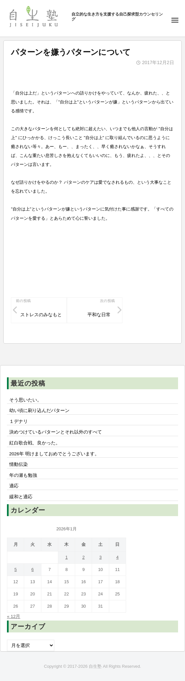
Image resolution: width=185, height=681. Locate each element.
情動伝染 (18, 464)
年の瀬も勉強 (23, 475)
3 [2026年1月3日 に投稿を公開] (100, 557)
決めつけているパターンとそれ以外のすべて (55, 432)
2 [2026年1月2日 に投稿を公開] (83, 557)
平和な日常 (99, 314)
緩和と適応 (20, 496)
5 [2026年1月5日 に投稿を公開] (16, 569)
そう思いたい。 (25, 399)
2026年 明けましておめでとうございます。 (54, 453)
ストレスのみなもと (41, 314)
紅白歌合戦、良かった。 (34, 442)
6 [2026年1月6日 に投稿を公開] (32, 569)
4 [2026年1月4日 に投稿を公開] (117, 557)
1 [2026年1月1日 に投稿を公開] (66, 557)
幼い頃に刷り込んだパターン (39, 410)
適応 (14, 485)
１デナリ (18, 421)
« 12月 (13, 616)
